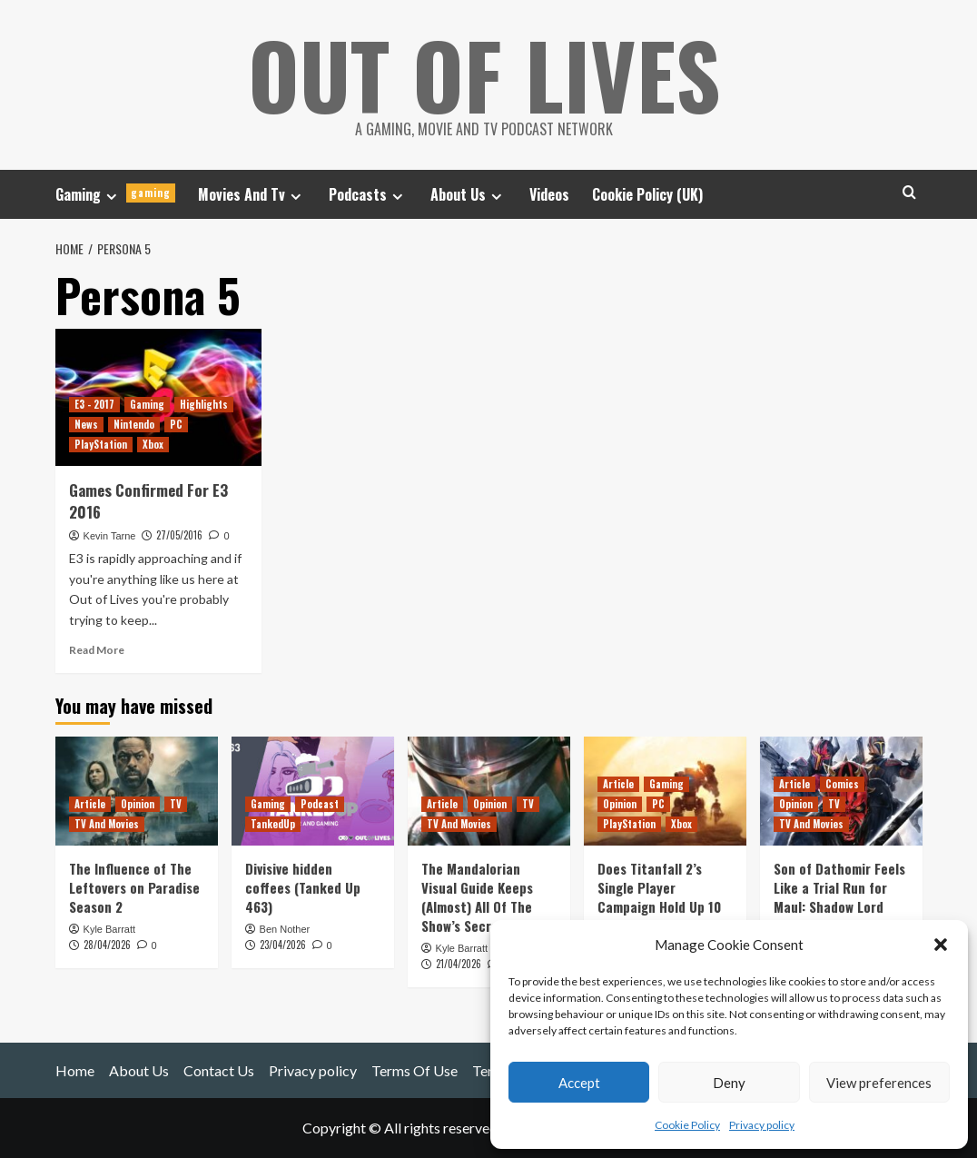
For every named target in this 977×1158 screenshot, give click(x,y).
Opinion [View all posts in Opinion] (137, 803)
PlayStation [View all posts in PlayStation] (100, 444)
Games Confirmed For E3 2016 (148, 501)
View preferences (879, 1082)
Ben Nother (285, 928)
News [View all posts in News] (86, 424)
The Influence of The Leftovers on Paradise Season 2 (134, 886)
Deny (729, 1082)
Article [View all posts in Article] (89, 803)
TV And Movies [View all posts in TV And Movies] (106, 823)
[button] (941, 944)
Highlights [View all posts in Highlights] (204, 404)
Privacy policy (761, 1125)
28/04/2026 (107, 944)
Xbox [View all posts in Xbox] (153, 444)
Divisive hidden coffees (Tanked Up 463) (302, 886)
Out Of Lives (484, 72)
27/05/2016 (179, 534)
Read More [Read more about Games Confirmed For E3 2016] (96, 650)
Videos (549, 194)
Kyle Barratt (109, 928)
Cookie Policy (687, 1125)
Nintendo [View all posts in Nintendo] (133, 424)
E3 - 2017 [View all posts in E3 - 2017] (94, 404)
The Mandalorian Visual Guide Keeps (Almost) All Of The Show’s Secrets (477, 896)
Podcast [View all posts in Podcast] (320, 803)
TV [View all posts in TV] (176, 803)
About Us (468, 194)
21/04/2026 (458, 963)
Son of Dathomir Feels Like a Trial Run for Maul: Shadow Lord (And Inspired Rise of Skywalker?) (839, 905)
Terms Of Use (414, 1070)
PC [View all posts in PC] (176, 424)
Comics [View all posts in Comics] (842, 783)
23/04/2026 (283, 944)
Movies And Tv (252, 194)
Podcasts (368, 194)
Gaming (115, 194)
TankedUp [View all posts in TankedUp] (273, 823)
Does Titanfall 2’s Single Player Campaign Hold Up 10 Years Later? (659, 896)
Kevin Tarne (110, 535)
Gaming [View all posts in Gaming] (147, 404)
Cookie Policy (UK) (647, 194)
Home (74, 1070)
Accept (579, 1082)
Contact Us (218, 1070)
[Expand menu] (111, 195)
